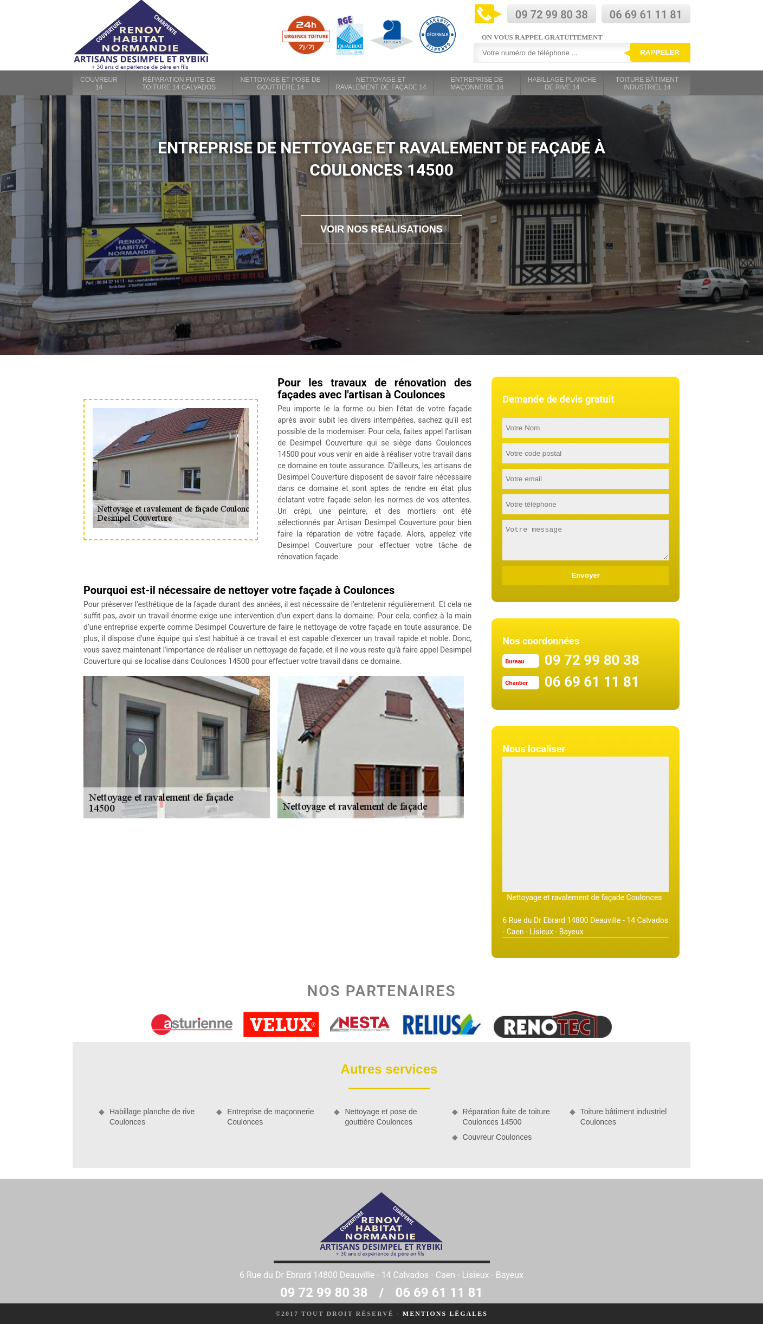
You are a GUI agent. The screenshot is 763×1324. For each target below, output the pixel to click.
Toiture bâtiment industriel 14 (647, 83)
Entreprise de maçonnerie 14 (476, 83)
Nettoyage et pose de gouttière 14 (281, 83)
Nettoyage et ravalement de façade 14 (380, 83)
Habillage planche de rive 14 (562, 83)
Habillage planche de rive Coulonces (152, 1116)
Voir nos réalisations (381, 229)
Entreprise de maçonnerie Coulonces (270, 1116)
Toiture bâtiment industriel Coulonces (623, 1116)
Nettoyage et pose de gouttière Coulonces (381, 1116)
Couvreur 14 (99, 83)
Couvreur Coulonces (497, 1137)
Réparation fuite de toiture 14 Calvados (179, 83)
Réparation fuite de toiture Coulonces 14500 (506, 1116)
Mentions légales (445, 1313)
